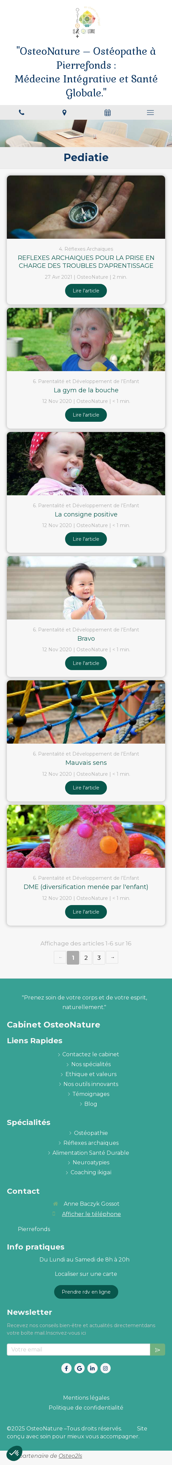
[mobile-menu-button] (150, 112)
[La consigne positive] (86, 463)
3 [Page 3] (99, 957)
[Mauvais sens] (86, 712)
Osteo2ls (70, 1456)
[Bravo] (86, 587)
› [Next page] (112, 957)
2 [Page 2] (86, 957)
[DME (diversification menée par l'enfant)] (86, 836)
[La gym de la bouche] (86, 339)
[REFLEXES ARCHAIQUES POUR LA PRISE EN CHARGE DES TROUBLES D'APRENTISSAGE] (86, 207)
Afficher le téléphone (91, 1214)
